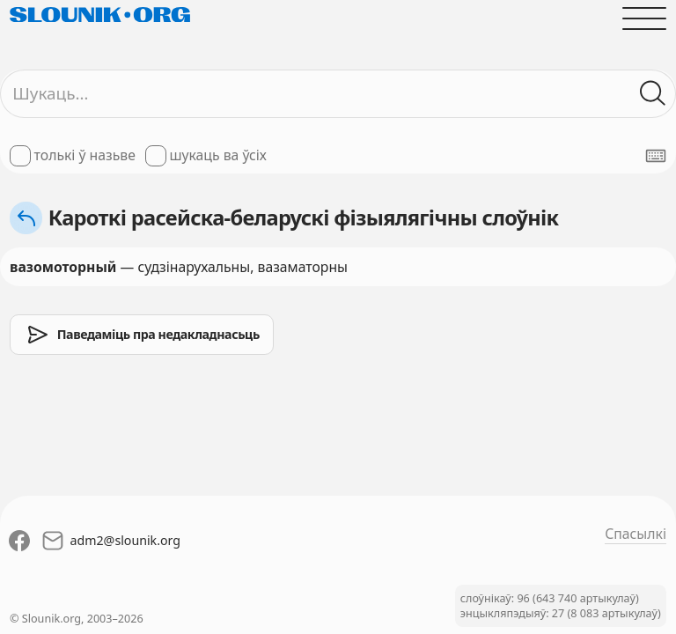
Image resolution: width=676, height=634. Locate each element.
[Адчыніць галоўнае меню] (644, 18)
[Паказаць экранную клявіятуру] (655, 155)
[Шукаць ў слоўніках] (653, 93)
